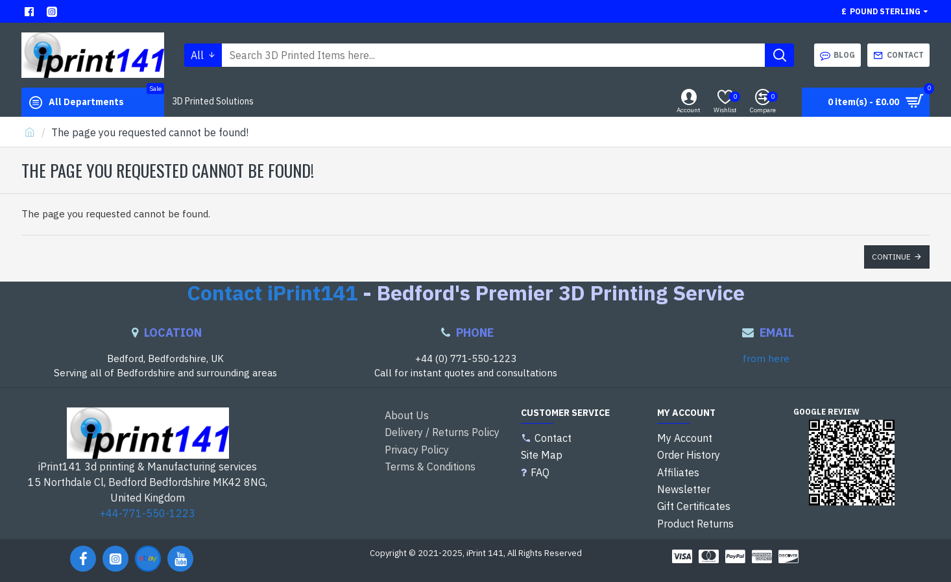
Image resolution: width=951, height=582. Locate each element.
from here (766, 358)
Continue (891, 256)
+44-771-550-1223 (147, 513)
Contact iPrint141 (272, 293)
